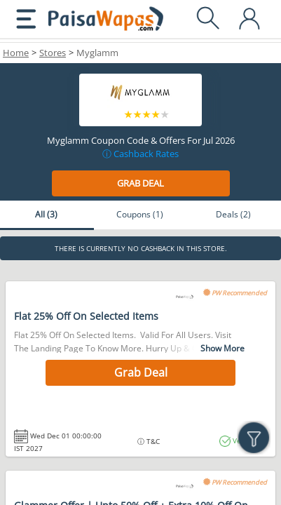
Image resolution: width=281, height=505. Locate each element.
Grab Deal (140, 183)
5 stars (165, 114)
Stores (52, 52)
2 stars (137, 114)
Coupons (139, 214)
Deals (233, 214)
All (46, 214)
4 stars (155, 114)
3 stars (146, 114)
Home (16, 52)
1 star (128, 114)
